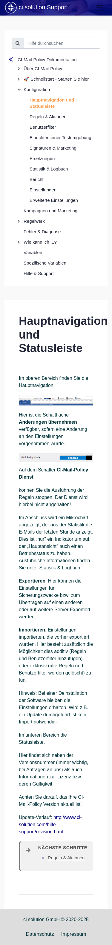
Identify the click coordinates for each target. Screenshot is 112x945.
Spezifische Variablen (45, 262)
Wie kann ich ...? (40, 242)
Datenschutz (40, 934)
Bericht (37, 179)
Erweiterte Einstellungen (54, 200)
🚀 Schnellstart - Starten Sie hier (56, 79)
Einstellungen (43, 189)
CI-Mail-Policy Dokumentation (47, 59)
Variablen (33, 252)
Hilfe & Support (39, 273)
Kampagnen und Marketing (50, 210)
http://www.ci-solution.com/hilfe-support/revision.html (50, 824)
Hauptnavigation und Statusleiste (52, 103)
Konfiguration (37, 89)
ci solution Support (36, 7)
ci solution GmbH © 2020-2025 (56, 919)
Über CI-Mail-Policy (43, 68)
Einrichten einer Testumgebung (60, 137)
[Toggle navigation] (99, 7)
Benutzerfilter (43, 127)
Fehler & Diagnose (42, 231)
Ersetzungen (42, 158)
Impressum (73, 934)
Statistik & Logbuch (49, 168)
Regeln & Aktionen (48, 116)
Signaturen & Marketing (53, 147)
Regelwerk (34, 221)
